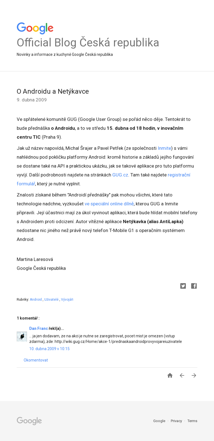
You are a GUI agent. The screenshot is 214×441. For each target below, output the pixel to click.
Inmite (164, 148)
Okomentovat (36, 360)
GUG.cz (120, 175)
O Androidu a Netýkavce (53, 91)
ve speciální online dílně (109, 203)
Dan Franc (39, 328)
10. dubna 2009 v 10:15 (49, 349)
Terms (192, 421)
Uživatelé (51, 300)
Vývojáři (67, 300)
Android (36, 300)
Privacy (177, 421)
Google (159, 421)
